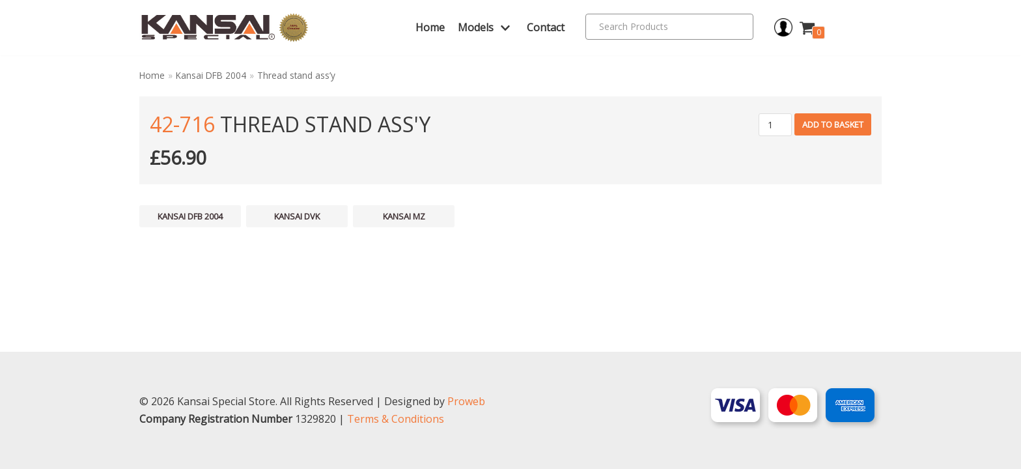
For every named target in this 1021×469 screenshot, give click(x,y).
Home (430, 27)
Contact (546, 27)
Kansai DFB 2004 (211, 75)
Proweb (466, 401)
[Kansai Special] (225, 28)
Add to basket (832, 124)
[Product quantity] (775, 124)
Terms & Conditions (395, 419)
